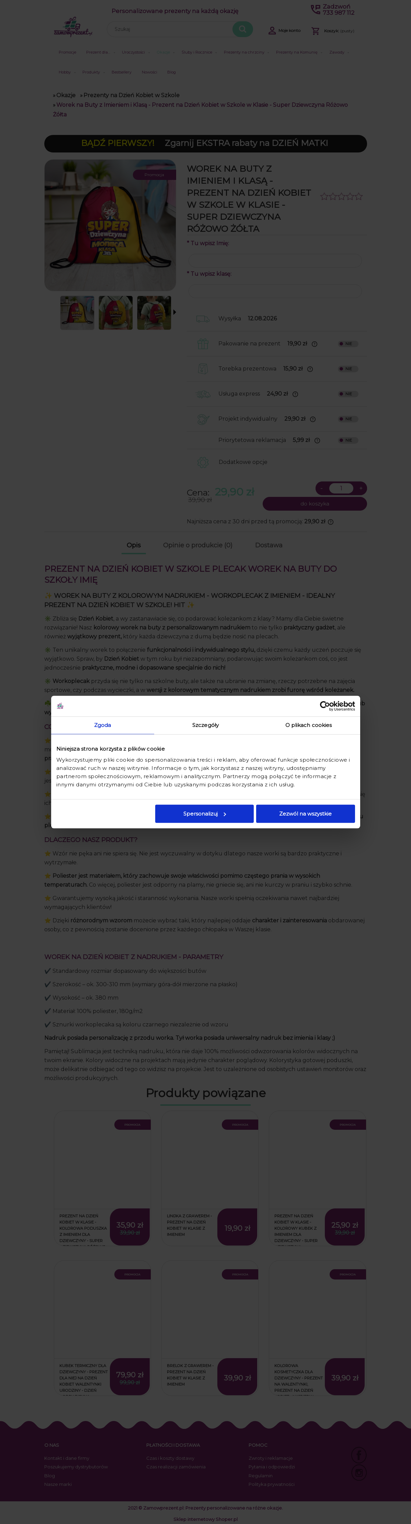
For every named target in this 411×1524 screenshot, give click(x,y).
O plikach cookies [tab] (308, 725)
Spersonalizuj (204, 813)
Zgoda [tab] (102, 725)
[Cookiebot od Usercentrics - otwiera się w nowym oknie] (325, 706)
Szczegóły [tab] (205, 725)
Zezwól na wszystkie (305, 813)
